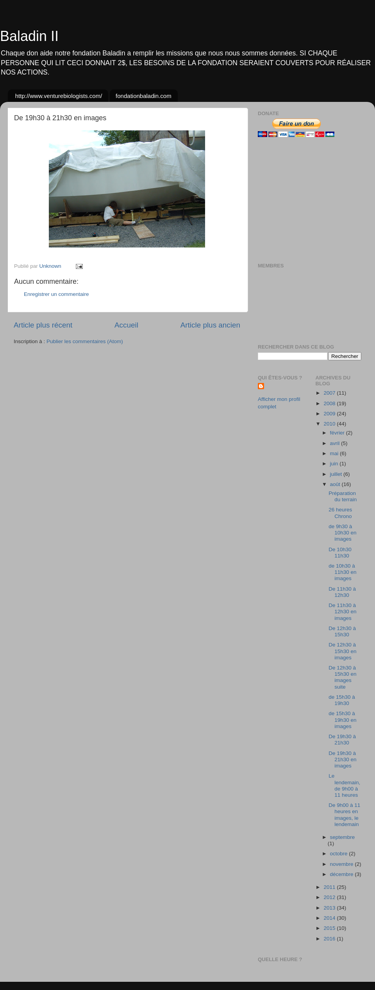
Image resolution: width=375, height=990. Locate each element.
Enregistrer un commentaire (56, 294)
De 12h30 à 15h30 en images (342, 651)
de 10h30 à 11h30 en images (342, 572)
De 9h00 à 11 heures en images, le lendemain (344, 814)
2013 (330, 908)
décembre (342, 874)
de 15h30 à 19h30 (342, 700)
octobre (339, 853)
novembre (342, 864)
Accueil (126, 325)
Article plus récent (43, 325)
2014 (330, 918)
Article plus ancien (210, 325)
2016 (330, 939)
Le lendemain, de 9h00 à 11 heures (344, 785)
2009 (330, 414)
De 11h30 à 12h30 (342, 592)
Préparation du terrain (343, 496)
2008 (330, 403)
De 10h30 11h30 (340, 553)
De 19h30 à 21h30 (342, 740)
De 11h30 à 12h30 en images (342, 611)
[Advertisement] (306, 200)
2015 (330, 928)
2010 (330, 424)
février (338, 433)
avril (335, 443)
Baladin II (29, 36)
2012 (330, 897)
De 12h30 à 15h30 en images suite (342, 677)
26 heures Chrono (340, 513)
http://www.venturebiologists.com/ (58, 96)
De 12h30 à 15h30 (342, 631)
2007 (330, 393)
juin (335, 464)
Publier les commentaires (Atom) (84, 341)
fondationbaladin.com (143, 96)
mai (335, 453)
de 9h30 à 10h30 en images (342, 532)
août (336, 484)
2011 (330, 887)
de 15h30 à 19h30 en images (342, 719)
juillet (337, 474)
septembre (342, 837)
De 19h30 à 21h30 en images (342, 759)
